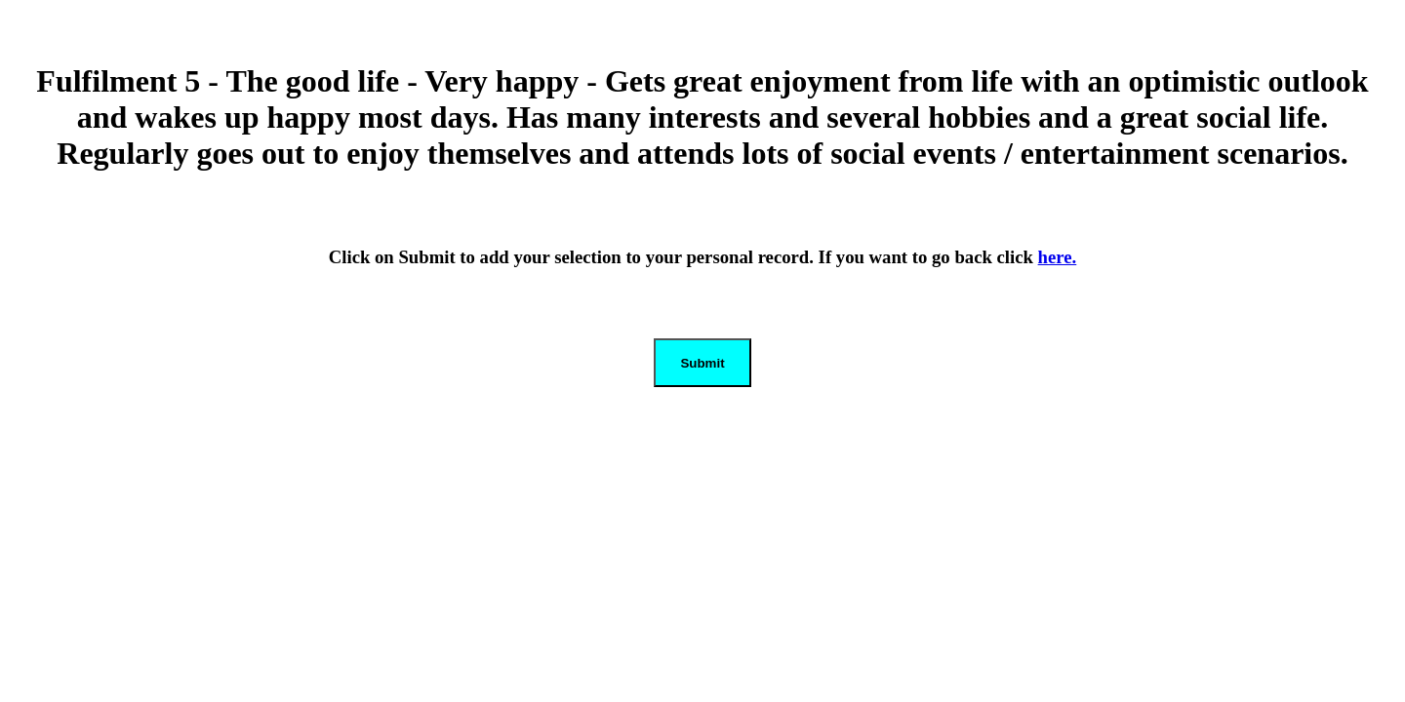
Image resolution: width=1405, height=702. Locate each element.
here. (1057, 257)
